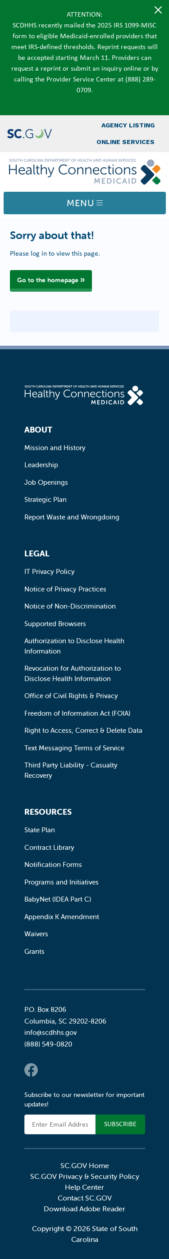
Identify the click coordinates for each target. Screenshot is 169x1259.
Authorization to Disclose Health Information (74, 645)
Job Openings (46, 482)
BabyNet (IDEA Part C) (57, 899)
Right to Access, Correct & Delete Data (83, 730)
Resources (48, 812)
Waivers (36, 934)
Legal (37, 553)
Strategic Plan (45, 499)
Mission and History (55, 447)
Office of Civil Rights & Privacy (71, 695)
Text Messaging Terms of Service (74, 748)
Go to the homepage (47, 280)
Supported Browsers (55, 623)
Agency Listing (128, 125)
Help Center (84, 1186)
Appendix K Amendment (61, 916)
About (38, 429)
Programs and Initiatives (61, 882)
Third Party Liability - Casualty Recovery (71, 770)
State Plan (39, 830)
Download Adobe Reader (84, 1208)
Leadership (41, 464)
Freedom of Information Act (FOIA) (77, 713)
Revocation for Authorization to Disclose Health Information (72, 673)
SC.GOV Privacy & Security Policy (84, 1176)
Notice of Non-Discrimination (70, 606)
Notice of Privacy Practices (65, 589)
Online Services (125, 141)
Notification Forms (53, 864)
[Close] (158, 10)
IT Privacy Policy (49, 571)
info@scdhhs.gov (50, 1032)
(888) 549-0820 (48, 1044)
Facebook (31, 1070)
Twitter (49, 1070)
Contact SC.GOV (85, 1197)
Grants (34, 951)
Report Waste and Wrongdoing (71, 517)
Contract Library (49, 847)
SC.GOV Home (84, 1165)
